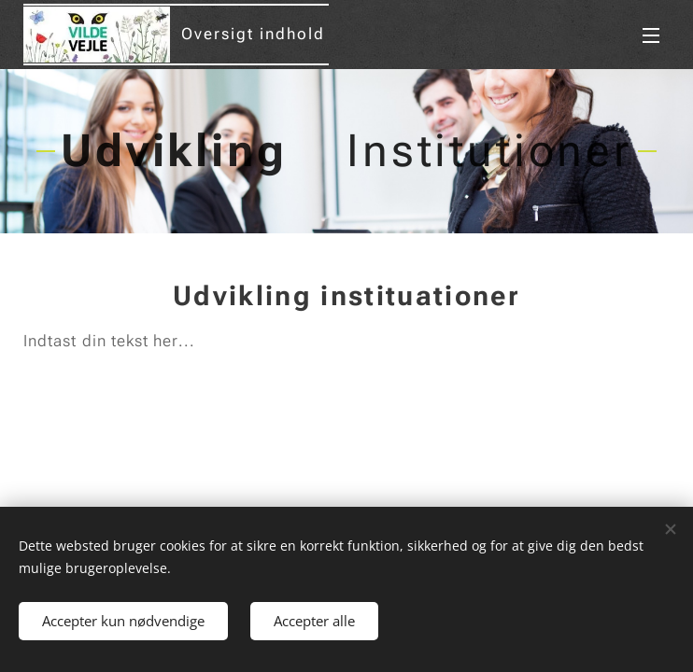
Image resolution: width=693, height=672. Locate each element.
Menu (651, 35)
